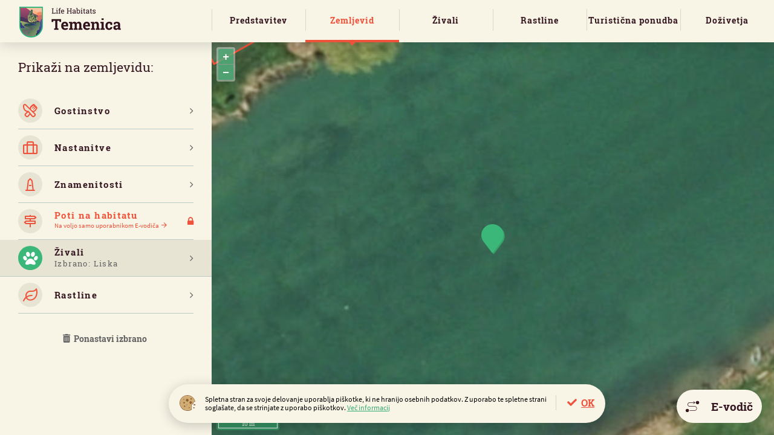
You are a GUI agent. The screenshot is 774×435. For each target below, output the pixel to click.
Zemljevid (352, 20)
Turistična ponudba (633, 20)
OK (587, 402)
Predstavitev (258, 20)
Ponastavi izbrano (106, 338)
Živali (445, 20)
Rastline (540, 20)
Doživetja (727, 20)
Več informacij (368, 407)
